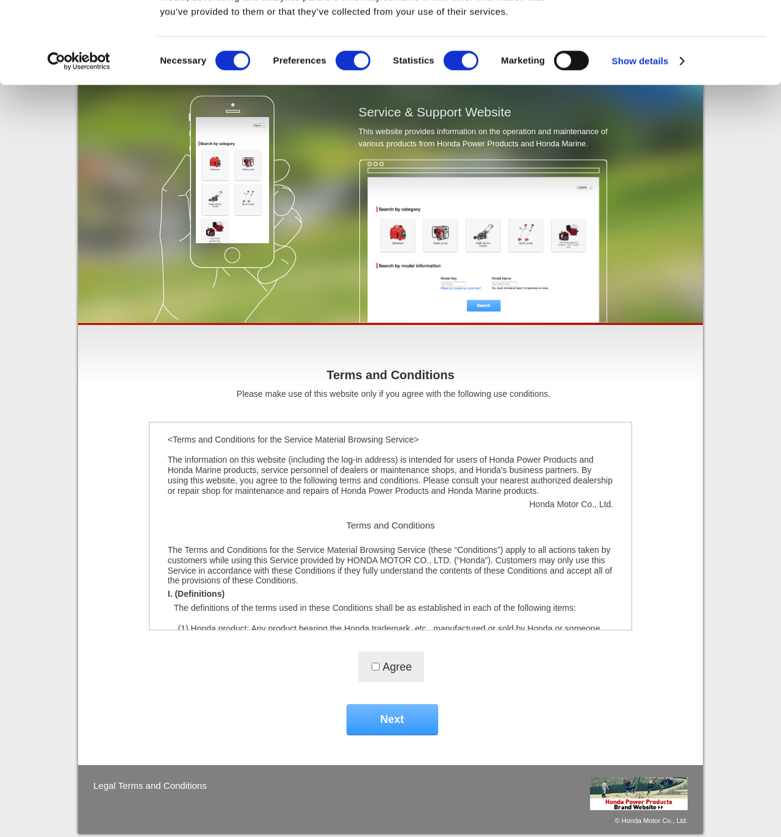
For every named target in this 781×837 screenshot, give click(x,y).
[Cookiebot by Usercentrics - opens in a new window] (79, 138)
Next (392, 719)
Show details (640, 137)
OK (679, 30)
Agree (397, 667)
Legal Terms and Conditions (150, 785)
